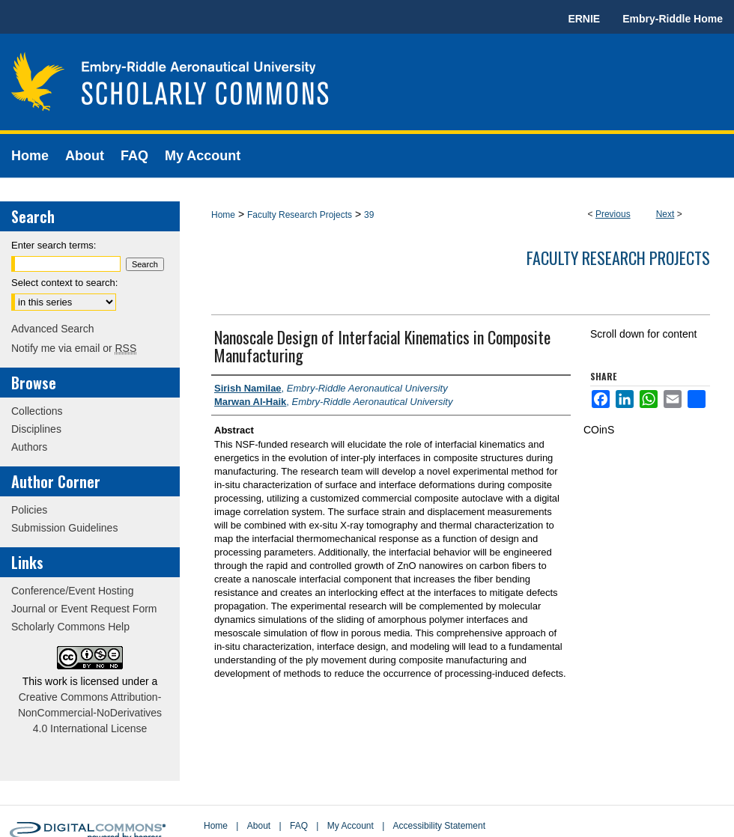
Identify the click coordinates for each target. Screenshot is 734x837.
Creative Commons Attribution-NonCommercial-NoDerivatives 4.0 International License (90, 712)
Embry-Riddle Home (672, 19)
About (258, 826)
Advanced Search (52, 329)
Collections (36, 411)
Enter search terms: (53, 245)
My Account (350, 826)
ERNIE (584, 19)
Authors (29, 447)
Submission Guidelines (64, 528)
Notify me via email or (73, 348)
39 (369, 215)
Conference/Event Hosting (72, 591)
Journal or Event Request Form (84, 609)
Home (223, 215)
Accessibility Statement (439, 826)
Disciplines (36, 429)
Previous (613, 214)
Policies (29, 510)
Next (665, 214)
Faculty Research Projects (299, 215)
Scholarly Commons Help (70, 627)
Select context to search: (64, 282)
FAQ (299, 826)
